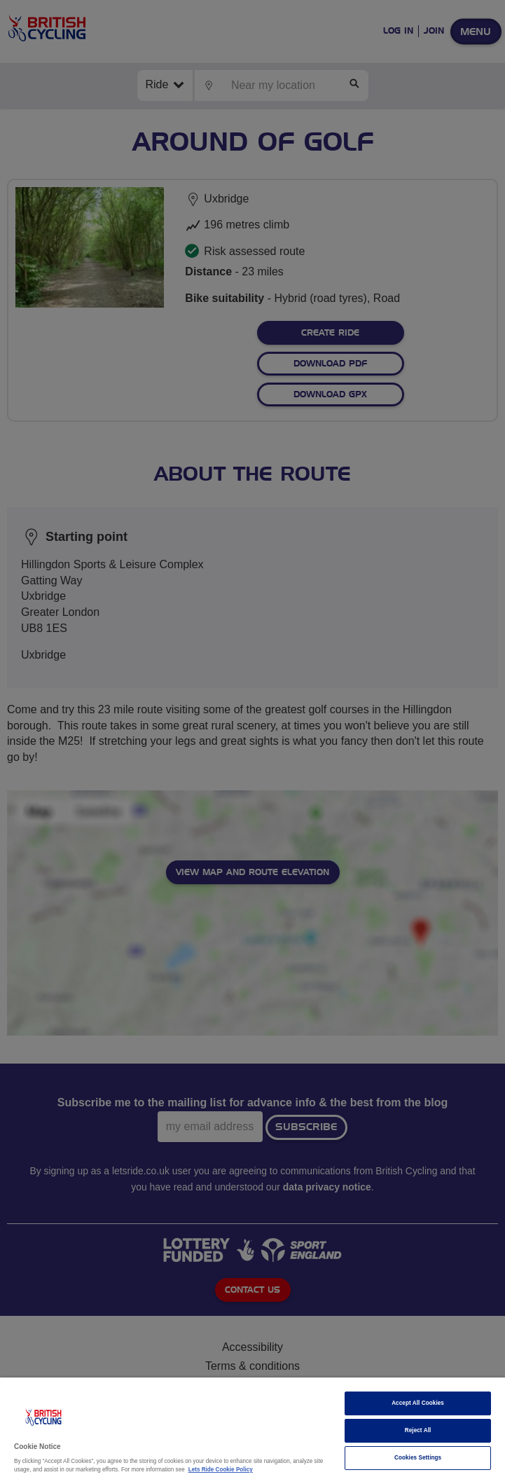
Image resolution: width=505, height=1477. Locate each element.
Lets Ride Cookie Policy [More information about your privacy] (220, 1469)
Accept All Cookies (418, 1403)
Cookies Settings (417, 1458)
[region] (252, 1427)
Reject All (418, 1430)
